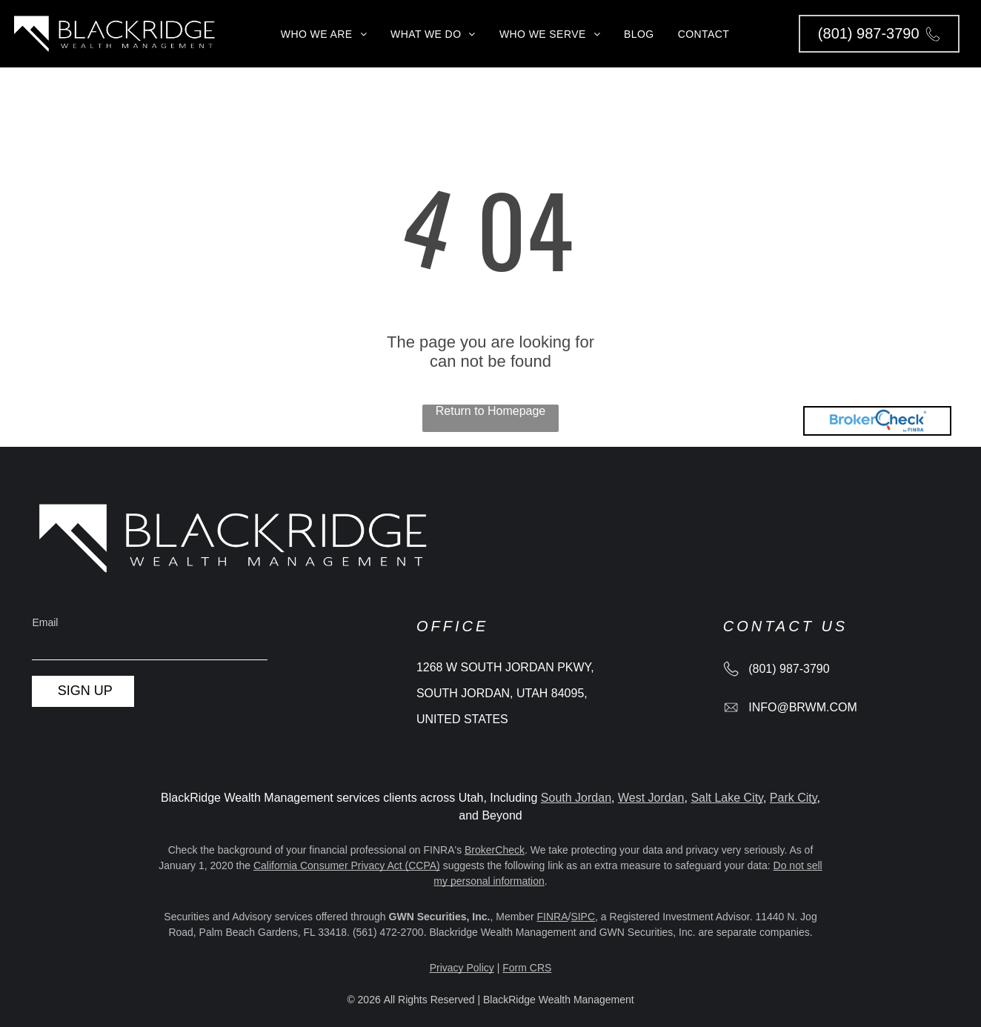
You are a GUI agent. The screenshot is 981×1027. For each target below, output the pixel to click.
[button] (879, 34)
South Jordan (576, 797)
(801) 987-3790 (788, 668)
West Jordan (651, 797)
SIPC (583, 917)
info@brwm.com (802, 707)
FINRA (552, 917)
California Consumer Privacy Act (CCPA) (346, 865)
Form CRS (526, 968)
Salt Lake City (727, 797)
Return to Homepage (491, 411)
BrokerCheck (495, 850)
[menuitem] (324, 34)
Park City (793, 797)
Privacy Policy (462, 968)
